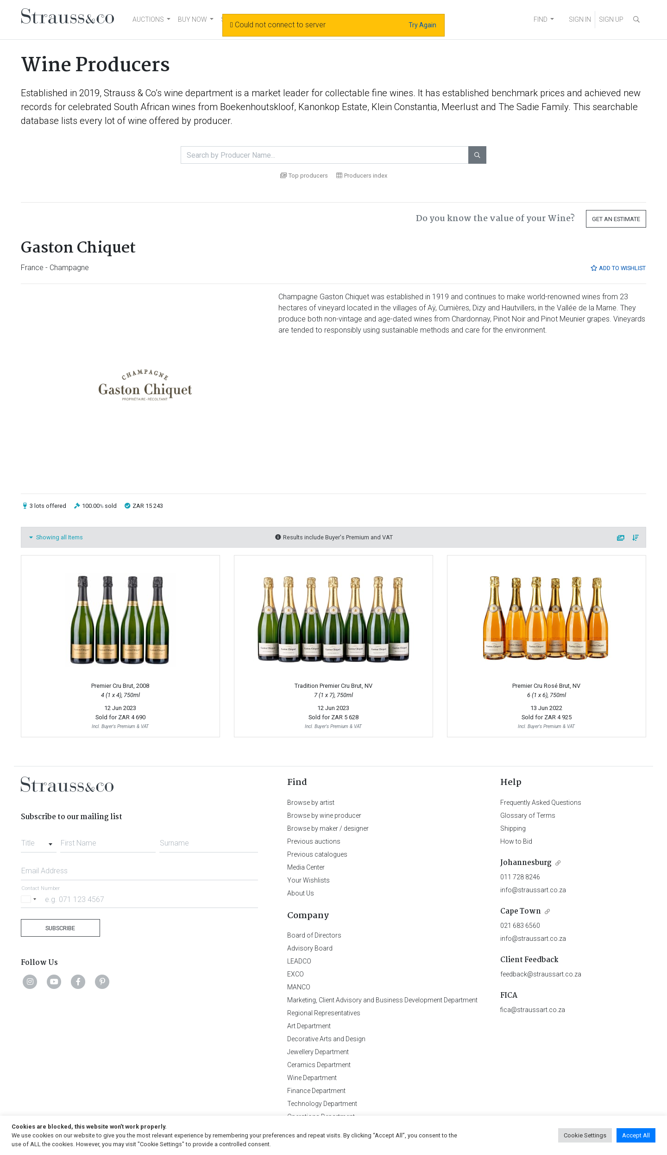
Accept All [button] (636, 1135)
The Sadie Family (533, 106)
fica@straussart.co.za (532, 1009)
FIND (540, 19)
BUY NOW (192, 19)
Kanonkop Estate (332, 106)
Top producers (304, 175)
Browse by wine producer (324, 815)
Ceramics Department (319, 1065)
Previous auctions (313, 841)
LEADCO (299, 961)
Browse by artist (310, 802)
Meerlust (459, 106)
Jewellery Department (318, 1052)
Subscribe (60, 928)
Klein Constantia (404, 106)
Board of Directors (314, 935)
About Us (300, 893)
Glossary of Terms (527, 815)
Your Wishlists (308, 880)
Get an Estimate (616, 219)
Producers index (361, 175)
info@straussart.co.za (533, 890)
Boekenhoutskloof (257, 106)
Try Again (422, 25)
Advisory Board (310, 948)
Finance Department (316, 1090)
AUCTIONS (148, 19)
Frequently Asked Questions (540, 802)
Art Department (309, 1026)
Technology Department (322, 1103)
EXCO (295, 974)
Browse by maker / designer (328, 828)
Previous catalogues (317, 854)
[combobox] (39, 840)
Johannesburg (526, 863)
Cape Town (520, 911)
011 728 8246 (520, 877)
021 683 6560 (520, 925)
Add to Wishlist (618, 268)
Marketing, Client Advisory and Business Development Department (382, 1000)
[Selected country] (30, 899)
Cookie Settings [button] (585, 1135)
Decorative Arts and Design (326, 1039)
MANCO (298, 987)
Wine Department (312, 1077)
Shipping (513, 828)
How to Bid (516, 841)
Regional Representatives (323, 1013)
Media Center (306, 867)
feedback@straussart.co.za (540, 974)
